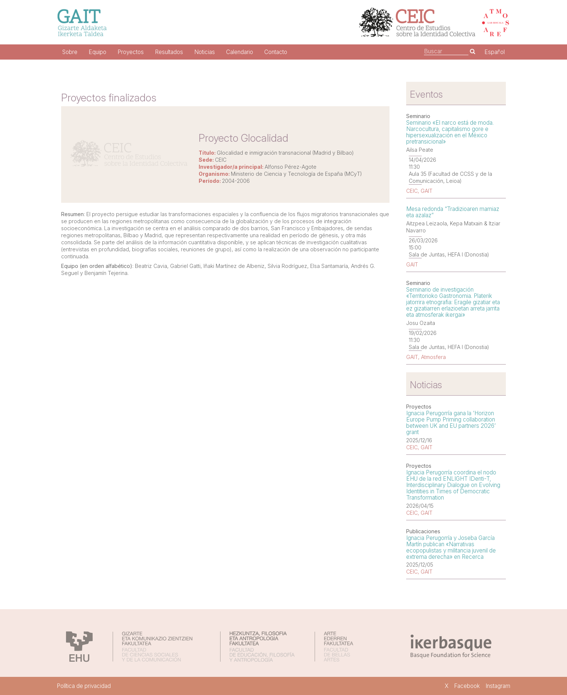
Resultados (169, 52)
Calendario (239, 52)
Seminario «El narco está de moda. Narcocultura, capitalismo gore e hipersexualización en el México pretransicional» (450, 132)
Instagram (497, 685)
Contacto (275, 52)
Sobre (69, 52)
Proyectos (130, 52)
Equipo (97, 52)
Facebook (467, 685)
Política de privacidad (84, 685)
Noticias (204, 52)
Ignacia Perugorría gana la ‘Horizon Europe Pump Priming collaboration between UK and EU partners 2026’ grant (451, 423)
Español (494, 52)
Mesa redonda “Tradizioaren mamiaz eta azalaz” (452, 212)
